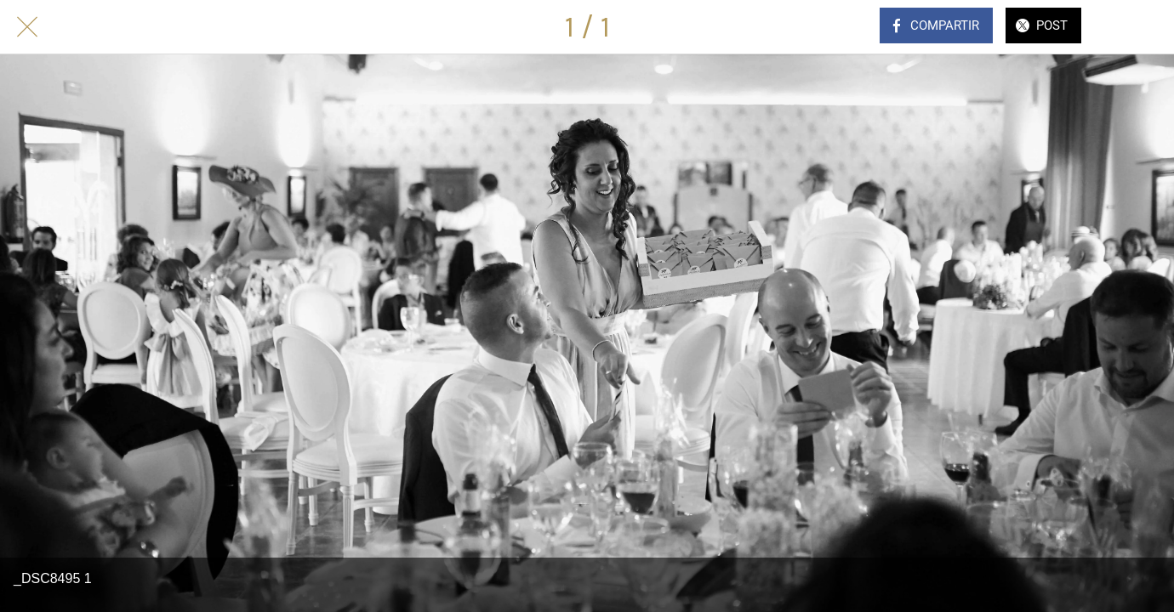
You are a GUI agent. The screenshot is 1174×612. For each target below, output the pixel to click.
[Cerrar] (27, 27)
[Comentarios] (1129, 27)
